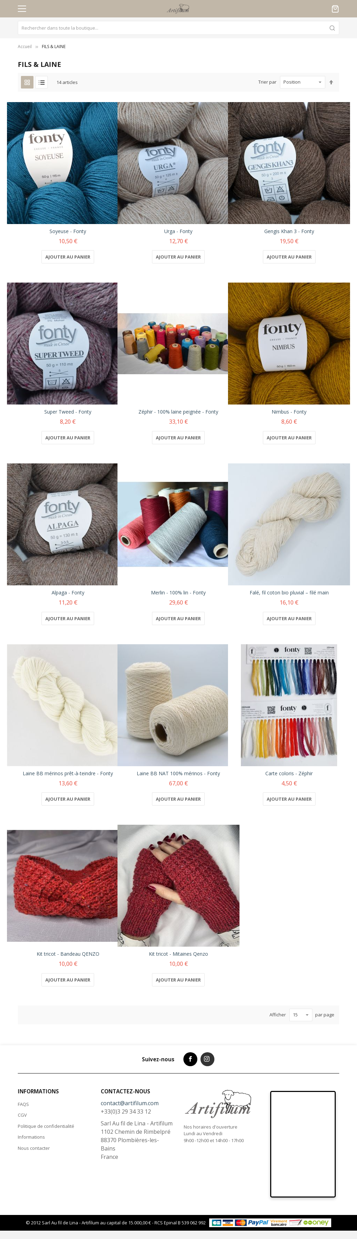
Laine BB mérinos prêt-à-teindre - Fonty (68, 773)
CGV (22, 1115)
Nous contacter (34, 1148)
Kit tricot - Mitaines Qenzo (178, 954)
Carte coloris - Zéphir (289, 773)
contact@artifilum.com (130, 1103)
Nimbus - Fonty (289, 411)
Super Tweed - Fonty (67, 411)
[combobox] (178, 28)
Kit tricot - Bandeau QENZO (68, 954)
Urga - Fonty (178, 231)
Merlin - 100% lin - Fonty (178, 592)
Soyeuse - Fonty (68, 231)
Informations (31, 1137)
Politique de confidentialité (46, 1126)
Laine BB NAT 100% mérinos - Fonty (178, 773)
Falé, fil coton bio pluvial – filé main (289, 592)
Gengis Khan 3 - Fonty (289, 231)
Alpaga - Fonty (68, 592)
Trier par (267, 82)
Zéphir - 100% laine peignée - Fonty (178, 411)
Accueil (25, 46)
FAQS (23, 1104)
